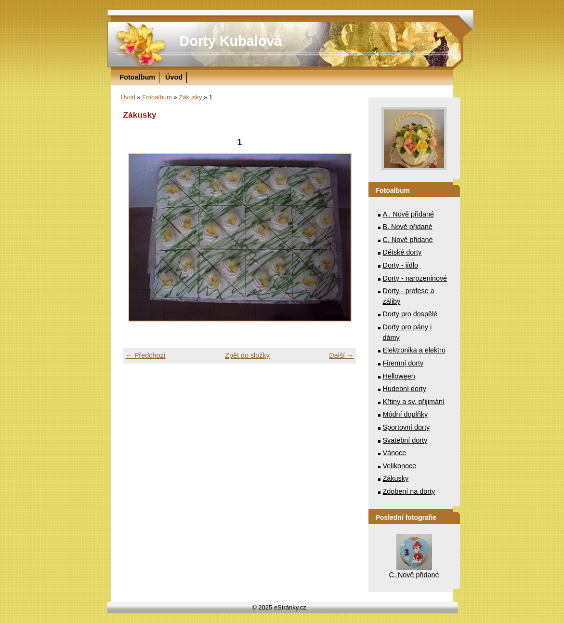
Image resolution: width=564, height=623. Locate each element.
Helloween (399, 376)
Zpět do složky (247, 355)
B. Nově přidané (408, 226)
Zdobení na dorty (409, 491)
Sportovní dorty (406, 427)
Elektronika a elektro (414, 350)
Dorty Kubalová (231, 41)
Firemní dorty (403, 363)
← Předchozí (146, 355)
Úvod (174, 77)
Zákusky (190, 97)
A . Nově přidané (408, 214)
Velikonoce (400, 466)
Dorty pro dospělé (410, 314)
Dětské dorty (402, 252)
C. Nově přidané (408, 240)
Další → (341, 355)
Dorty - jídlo (401, 265)
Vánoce (395, 453)
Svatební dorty (405, 440)
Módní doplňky (405, 414)
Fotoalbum (138, 77)
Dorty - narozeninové (415, 278)
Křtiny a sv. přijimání (414, 402)
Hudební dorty (404, 389)
